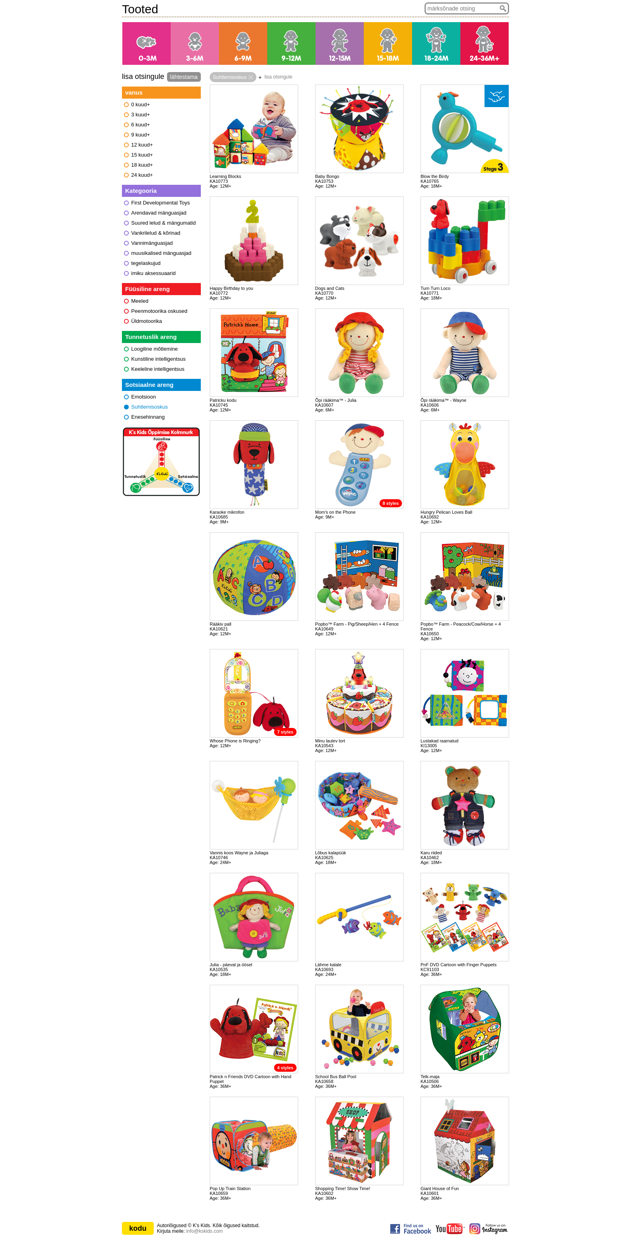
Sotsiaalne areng (149, 384)
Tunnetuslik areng (151, 336)
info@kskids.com (204, 1231)
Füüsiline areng (147, 288)
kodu (137, 1228)
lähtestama (184, 77)
